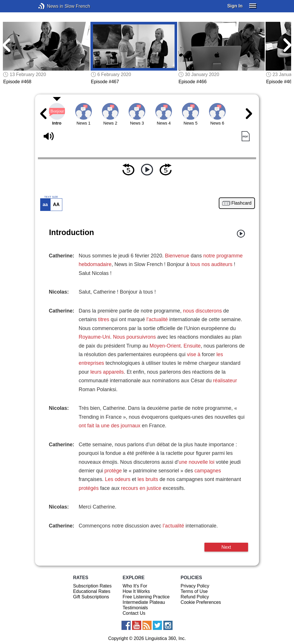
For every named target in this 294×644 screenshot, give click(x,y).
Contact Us (134, 613)
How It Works (136, 591)
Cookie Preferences (201, 602)
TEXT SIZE (51, 196)
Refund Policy (195, 596)
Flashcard (241, 203)
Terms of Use (194, 591)
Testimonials (135, 607)
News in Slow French (50, 6)
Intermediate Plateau (144, 602)
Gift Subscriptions (91, 596)
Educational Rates (91, 591)
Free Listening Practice (146, 596)
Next (226, 547)
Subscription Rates (92, 585)
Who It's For (135, 585)
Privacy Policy (195, 585)
